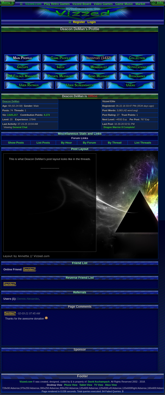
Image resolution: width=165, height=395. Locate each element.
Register (79, 22)
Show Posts (16, 142)
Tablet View (85, 385)
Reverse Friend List (80, 277)
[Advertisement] (79, 41)
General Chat (20, 127)
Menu (7, 3)
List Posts (43, 142)
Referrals (79, 292)
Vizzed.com (33, 4)
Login (91, 22)
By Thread (115, 142)
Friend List (79, 263)
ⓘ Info (157, 3)
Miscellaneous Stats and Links (79, 133)
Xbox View (111, 385)
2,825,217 (12, 115)
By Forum (89, 142)
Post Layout (79, 149)
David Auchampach (99, 381)
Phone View (70, 385)
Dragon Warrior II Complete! (119, 127)
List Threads (142, 142)
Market (140, 4)
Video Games (103, 4)
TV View (98, 385)
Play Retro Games (57, 4)
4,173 (47, 115)
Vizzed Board (81, 4)
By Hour (66, 142)
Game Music (124, 4)
